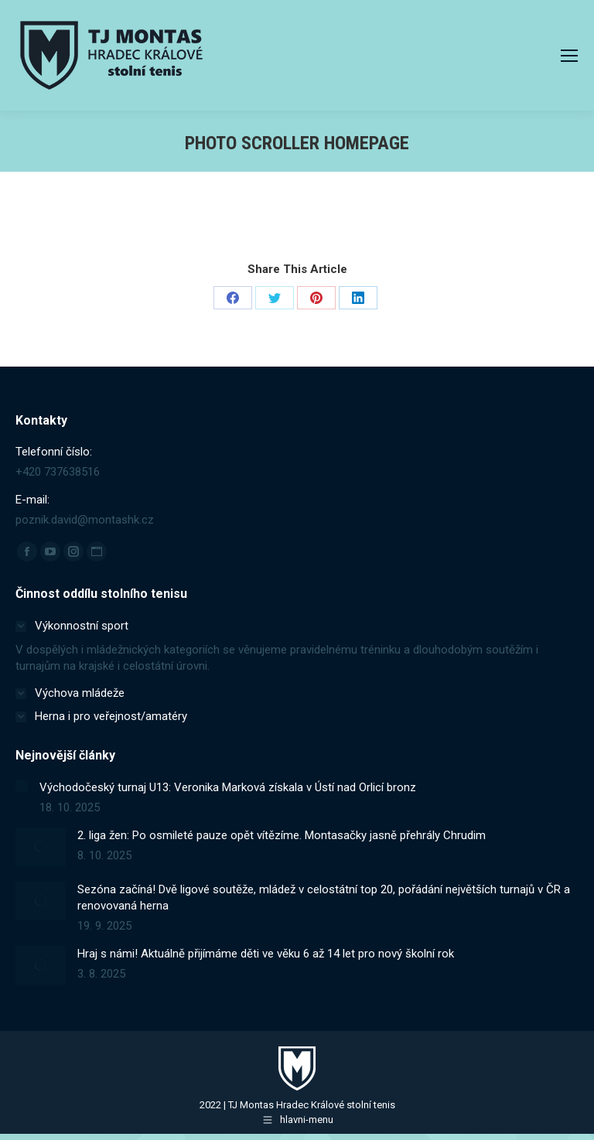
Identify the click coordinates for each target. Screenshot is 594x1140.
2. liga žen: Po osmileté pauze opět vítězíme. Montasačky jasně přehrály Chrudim (281, 835)
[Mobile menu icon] (569, 55)
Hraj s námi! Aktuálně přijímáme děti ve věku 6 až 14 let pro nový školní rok (265, 954)
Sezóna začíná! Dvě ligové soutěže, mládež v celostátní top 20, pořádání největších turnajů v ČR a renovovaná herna (323, 897)
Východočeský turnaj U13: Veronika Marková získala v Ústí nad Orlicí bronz (227, 787)
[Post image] (21, 786)
